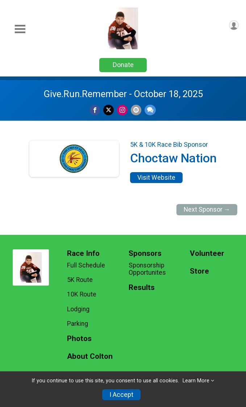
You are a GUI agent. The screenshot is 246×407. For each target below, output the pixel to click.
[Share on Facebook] (94, 110)
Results (142, 287)
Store (199, 271)
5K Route (80, 279)
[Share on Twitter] (108, 110)
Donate (123, 64)
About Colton (90, 356)
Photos (79, 339)
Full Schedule (86, 265)
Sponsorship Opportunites (147, 269)
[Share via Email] (136, 110)
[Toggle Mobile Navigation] (20, 29)
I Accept (121, 394)
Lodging (78, 309)
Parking (77, 323)
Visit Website (156, 177)
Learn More (196, 381)
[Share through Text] (150, 110)
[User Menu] (234, 25)
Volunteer (207, 253)
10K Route (81, 294)
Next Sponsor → (207, 209)
